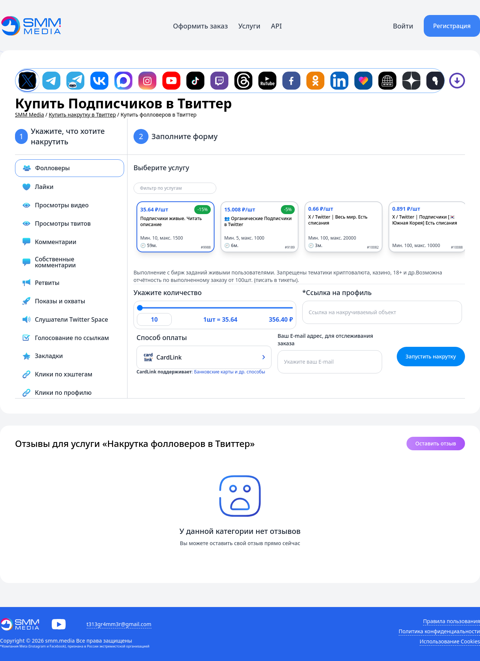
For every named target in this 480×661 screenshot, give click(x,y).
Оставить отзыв (436, 443)
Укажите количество (168, 292)
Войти (403, 25)
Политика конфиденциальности (439, 631)
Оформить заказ (200, 25)
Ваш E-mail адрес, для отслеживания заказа (325, 339)
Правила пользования (451, 621)
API (276, 25)
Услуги (249, 25)
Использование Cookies (450, 641)
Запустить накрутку (431, 356)
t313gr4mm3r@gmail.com (119, 624)
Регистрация (452, 26)
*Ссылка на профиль (337, 292)
